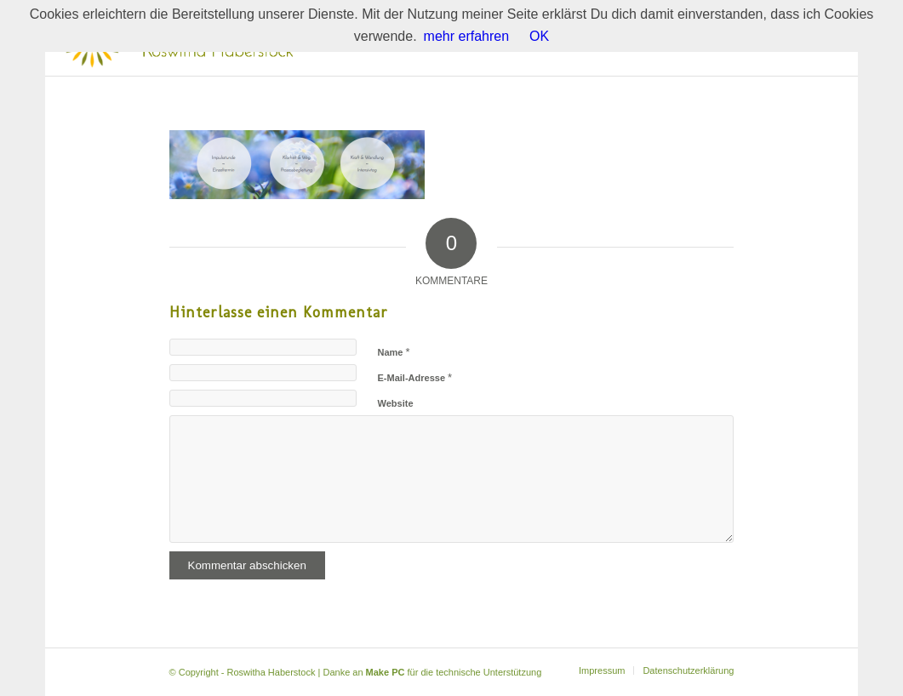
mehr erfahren (467, 36)
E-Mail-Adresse (415, 377)
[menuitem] (601, 670)
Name (394, 351)
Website (396, 403)
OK (539, 36)
